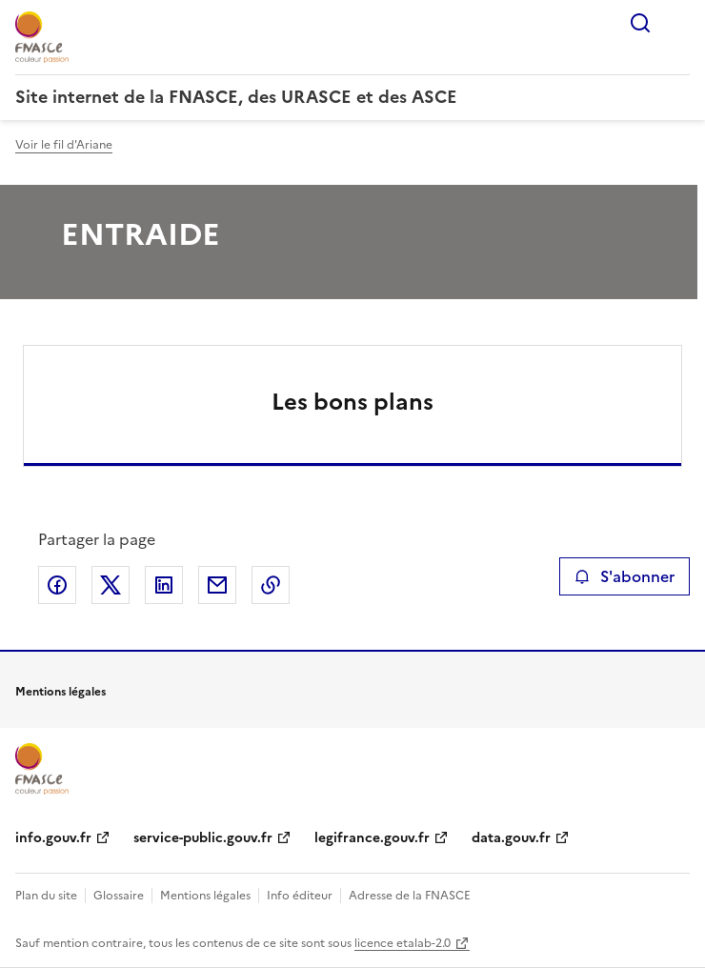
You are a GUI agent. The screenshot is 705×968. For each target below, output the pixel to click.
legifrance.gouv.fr (372, 838)
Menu (678, 23)
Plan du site (46, 895)
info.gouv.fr (53, 838)
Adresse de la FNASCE (410, 895)
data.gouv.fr (511, 838)
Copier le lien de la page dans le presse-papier (271, 585)
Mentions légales (205, 895)
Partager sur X (110, 585)
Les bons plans (352, 402)
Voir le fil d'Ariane (63, 144)
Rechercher (640, 23)
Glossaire (118, 895)
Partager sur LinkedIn (164, 585)
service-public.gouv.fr (202, 838)
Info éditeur (299, 895)
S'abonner (624, 576)
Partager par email (217, 585)
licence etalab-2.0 (402, 943)
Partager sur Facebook (57, 585)
